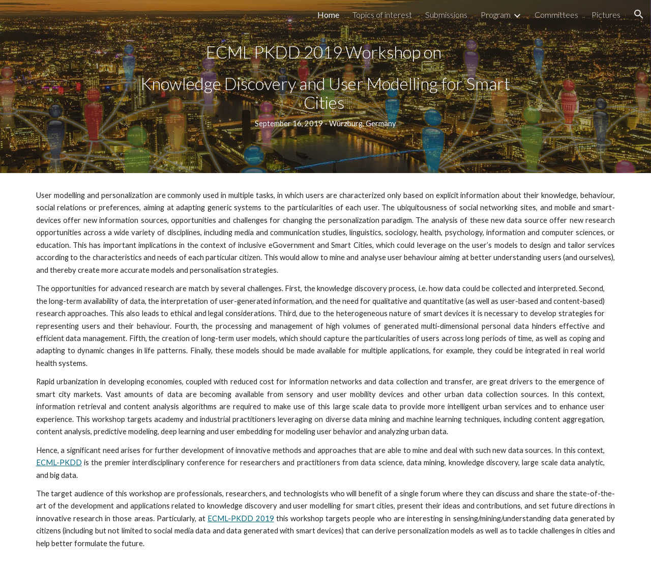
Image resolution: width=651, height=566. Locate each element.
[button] (639, 14)
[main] (325, 86)
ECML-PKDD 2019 (241, 518)
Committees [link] (556, 14)
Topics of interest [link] (382, 14)
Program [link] (496, 14)
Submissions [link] (446, 14)
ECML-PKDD (59, 462)
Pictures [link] (605, 14)
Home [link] (328, 14)
